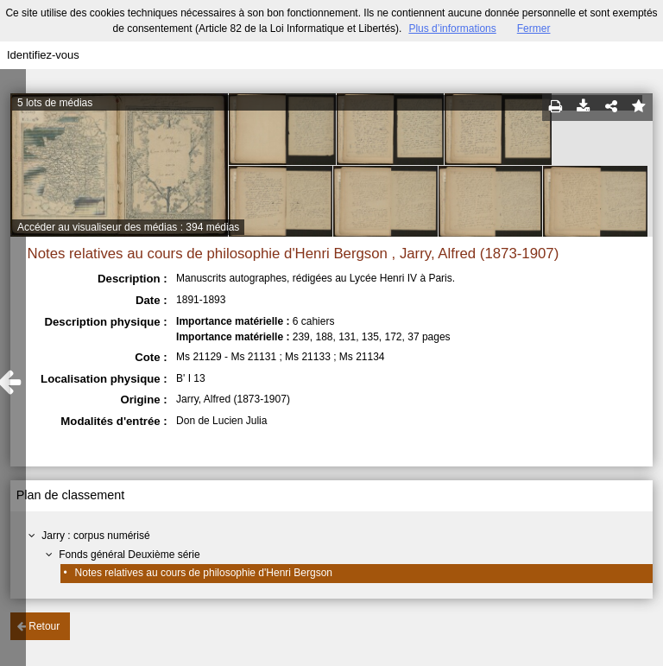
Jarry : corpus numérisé (95, 536)
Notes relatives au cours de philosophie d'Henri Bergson (203, 573)
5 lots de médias (54, 103)
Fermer (534, 28)
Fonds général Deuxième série (129, 555)
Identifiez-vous (43, 54)
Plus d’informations (452, 28)
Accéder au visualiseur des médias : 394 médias (128, 227)
